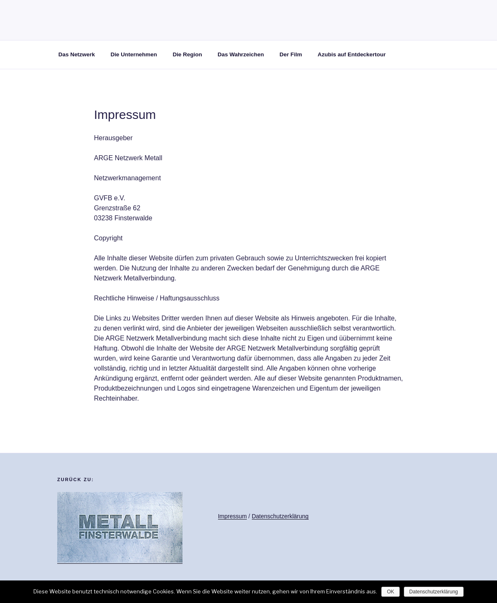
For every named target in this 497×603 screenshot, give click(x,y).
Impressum (232, 516)
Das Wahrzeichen (241, 54)
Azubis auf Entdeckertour (352, 54)
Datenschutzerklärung (280, 516)
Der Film (290, 54)
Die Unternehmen (134, 54)
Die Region (187, 54)
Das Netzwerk (76, 54)
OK (390, 592)
